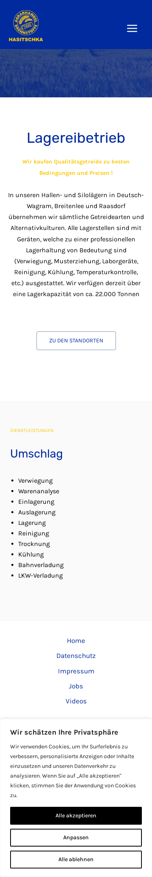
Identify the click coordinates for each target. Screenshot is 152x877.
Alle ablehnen (76, 859)
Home (76, 640)
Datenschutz (76, 655)
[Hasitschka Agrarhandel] (26, 25)
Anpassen (76, 837)
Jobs (76, 686)
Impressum (76, 671)
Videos (76, 701)
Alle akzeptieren (76, 815)
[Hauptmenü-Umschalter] (132, 29)
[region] (76, 798)
